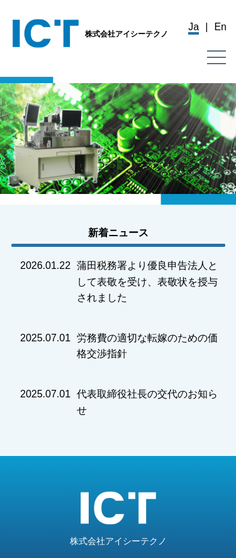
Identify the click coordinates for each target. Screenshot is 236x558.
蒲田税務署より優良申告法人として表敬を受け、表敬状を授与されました (147, 281)
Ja (193, 26)
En (220, 26)
